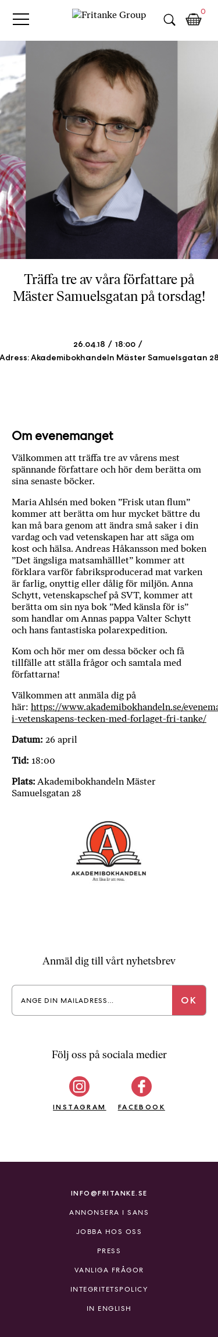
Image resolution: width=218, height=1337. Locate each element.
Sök (169, 20)
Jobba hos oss (109, 1231)
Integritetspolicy (109, 1289)
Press (109, 1251)
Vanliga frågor (109, 1270)
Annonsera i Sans (109, 1212)
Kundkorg (193, 20)
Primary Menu (20, 19)
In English (109, 1308)
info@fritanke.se (109, 1193)
